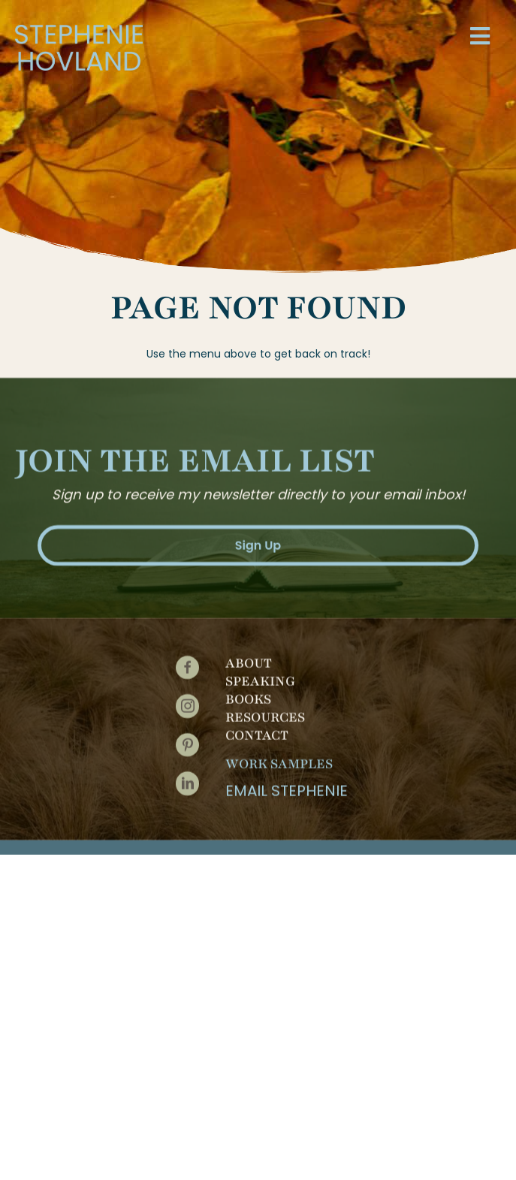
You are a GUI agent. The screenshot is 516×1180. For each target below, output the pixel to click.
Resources (265, 712)
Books (248, 694)
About (248, 658)
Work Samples (279, 759)
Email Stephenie (286, 785)
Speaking (260, 676)
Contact (256, 730)
